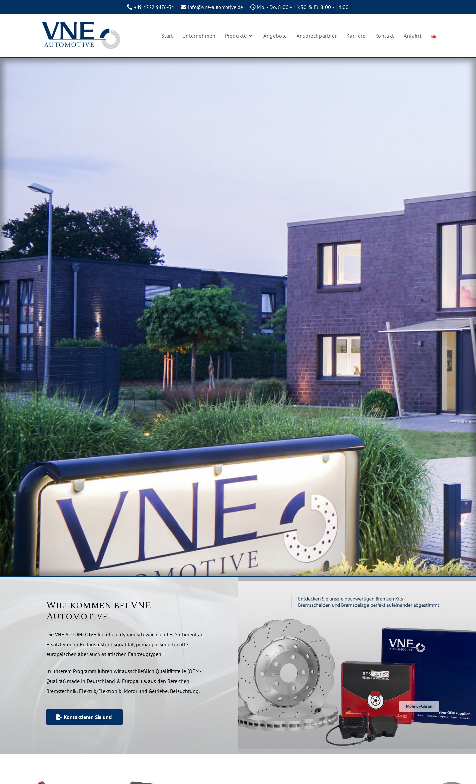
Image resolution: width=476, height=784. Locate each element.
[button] (354, 744)
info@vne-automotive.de (218, 7)
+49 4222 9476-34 (152, 7)
